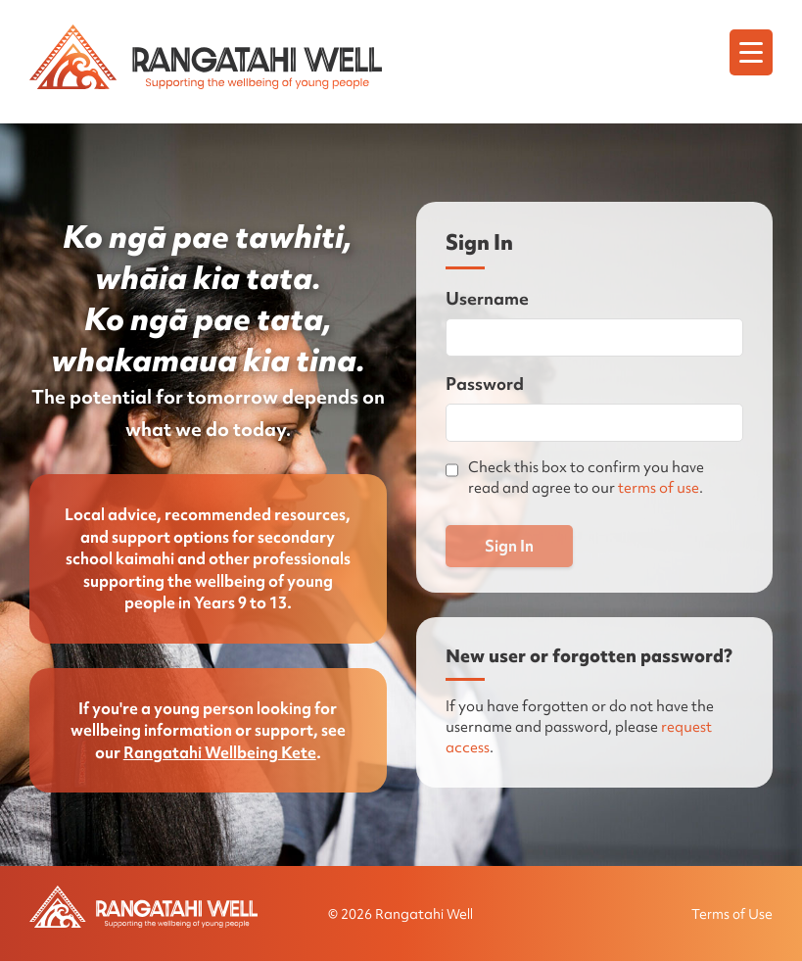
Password (485, 383)
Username (487, 298)
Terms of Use (732, 914)
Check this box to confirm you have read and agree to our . (586, 477)
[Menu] (751, 52)
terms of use (658, 488)
